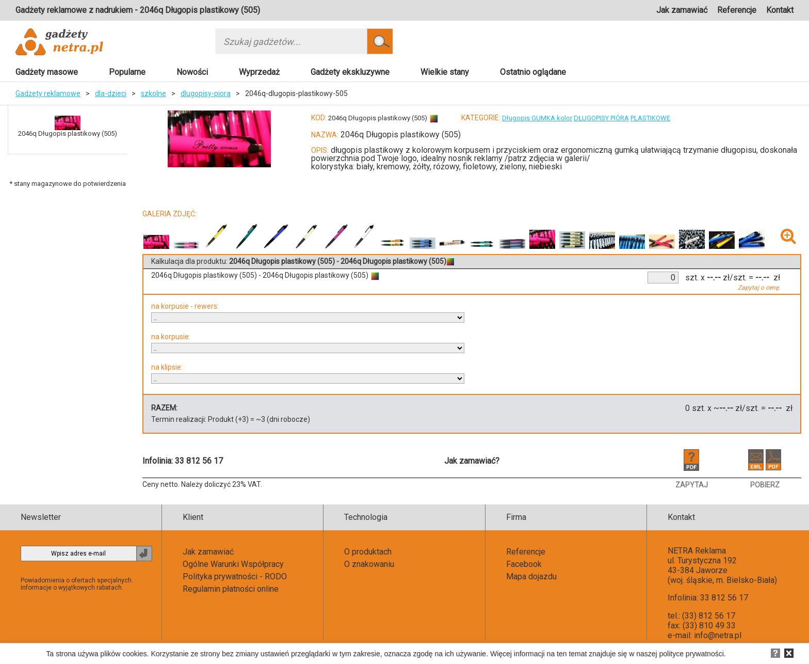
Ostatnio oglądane (533, 72)
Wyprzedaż (259, 72)
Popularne (127, 72)
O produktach (368, 552)
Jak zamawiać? (471, 461)
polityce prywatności (691, 654)
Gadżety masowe (46, 72)
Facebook (524, 564)
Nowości (192, 72)
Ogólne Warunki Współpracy (233, 564)
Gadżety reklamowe (47, 93)
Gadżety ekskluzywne (350, 72)
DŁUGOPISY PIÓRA (601, 118)
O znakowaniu (369, 564)
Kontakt (780, 10)
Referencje (736, 10)
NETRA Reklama (697, 551)
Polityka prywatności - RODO (235, 576)
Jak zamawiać (681, 10)
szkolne (153, 93)
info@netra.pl (717, 635)
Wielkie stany (444, 72)
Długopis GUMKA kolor (537, 118)
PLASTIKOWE (650, 118)
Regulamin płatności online (231, 589)
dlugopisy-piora (206, 93)
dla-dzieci (110, 93)
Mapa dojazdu (531, 576)
